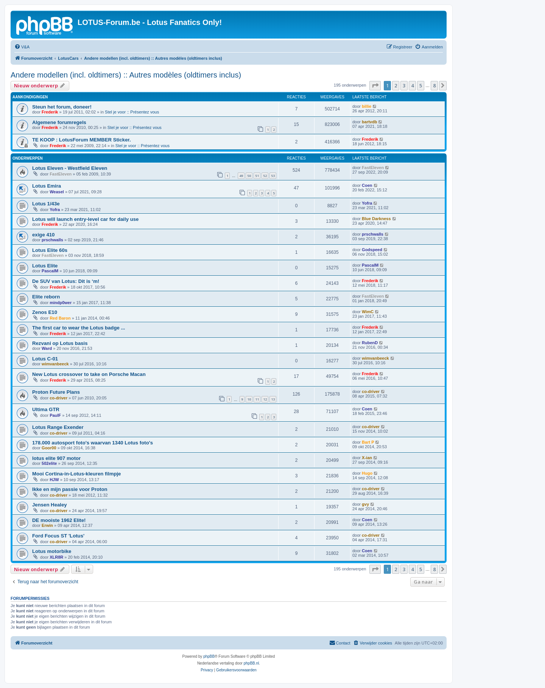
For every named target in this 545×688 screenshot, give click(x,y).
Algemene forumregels (59, 122)
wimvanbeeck (55, 364)
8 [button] (434, 85)
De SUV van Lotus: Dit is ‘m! (65, 281)
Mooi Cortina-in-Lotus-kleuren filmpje (76, 474)
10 (249, 399)
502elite (49, 463)
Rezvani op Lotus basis (60, 343)
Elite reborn (46, 297)
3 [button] (404, 85)
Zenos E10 (44, 312)
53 (273, 175)
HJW (54, 479)
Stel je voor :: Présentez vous (132, 112)
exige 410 (43, 235)
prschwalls (52, 240)
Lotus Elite (45, 266)
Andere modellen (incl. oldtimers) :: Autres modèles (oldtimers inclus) (126, 75)
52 (265, 175)
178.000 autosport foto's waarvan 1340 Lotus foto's (92, 443)
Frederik (50, 112)
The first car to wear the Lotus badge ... (78, 328)
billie (366, 106)
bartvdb (369, 122)
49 (241, 175)
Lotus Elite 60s (49, 250)
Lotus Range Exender (58, 427)
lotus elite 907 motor (56, 458)
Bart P (368, 442)
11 (257, 399)
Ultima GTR (45, 409)
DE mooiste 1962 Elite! (59, 520)
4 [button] (412, 85)
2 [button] (395, 85)
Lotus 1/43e (46, 204)
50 (249, 175)
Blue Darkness (376, 218)
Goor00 (49, 448)
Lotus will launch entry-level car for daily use (85, 219)
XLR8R (56, 557)
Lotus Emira (46, 186)
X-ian (367, 457)
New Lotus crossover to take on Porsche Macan (89, 374)
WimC (368, 311)
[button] (375, 85)
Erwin (47, 525)
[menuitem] (22, 46)
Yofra (55, 209)
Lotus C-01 (45, 359)
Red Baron (60, 318)
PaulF (55, 415)
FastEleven (61, 174)
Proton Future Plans (56, 392)
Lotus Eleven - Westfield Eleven (69, 168)
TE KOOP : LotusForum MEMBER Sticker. (81, 140)
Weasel (57, 191)
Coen (367, 185)
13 (273, 399)
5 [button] (420, 85)
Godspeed (372, 249)
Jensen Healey (49, 505)
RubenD (370, 342)
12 (265, 399)
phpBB (209, 656)
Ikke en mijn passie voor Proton (69, 489)
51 (257, 175)
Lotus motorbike (51, 551)
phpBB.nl (251, 663)
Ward (47, 348)
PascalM (50, 271)
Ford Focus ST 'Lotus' (58, 536)
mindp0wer (61, 302)
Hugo (367, 473)
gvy (365, 504)
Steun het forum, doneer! (62, 107)
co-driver (58, 398)
